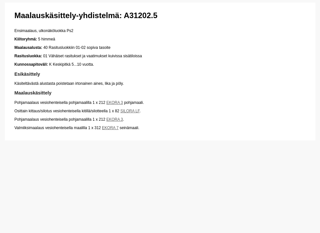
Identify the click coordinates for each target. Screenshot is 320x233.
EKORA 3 (114, 102)
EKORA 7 (110, 128)
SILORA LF (129, 111)
